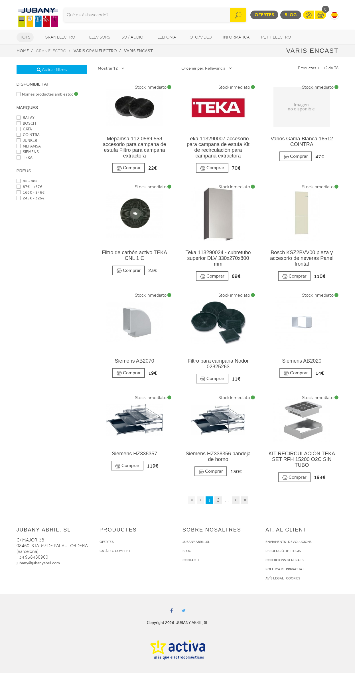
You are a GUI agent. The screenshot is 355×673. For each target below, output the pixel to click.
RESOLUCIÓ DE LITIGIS (283, 551)
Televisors (98, 37)
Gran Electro (60, 37)
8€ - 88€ (27, 181)
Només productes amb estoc (47, 94)
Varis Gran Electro (95, 50)
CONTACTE (191, 560)
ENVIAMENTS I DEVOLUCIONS (288, 542)
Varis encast (138, 50)
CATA (24, 129)
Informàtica (236, 37)
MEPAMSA (29, 146)
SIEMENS (28, 151)
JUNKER (27, 140)
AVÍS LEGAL (274, 578)
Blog (291, 14)
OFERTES (107, 542)
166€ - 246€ (30, 192)
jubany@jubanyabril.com (38, 563)
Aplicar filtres (52, 69)
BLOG (186, 551)
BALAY (26, 117)
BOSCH (26, 123)
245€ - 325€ (30, 198)
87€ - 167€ (29, 186)
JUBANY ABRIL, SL (196, 542)
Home (23, 50)
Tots (25, 37)
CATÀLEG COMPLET (115, 551)
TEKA (25, 157)
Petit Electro (276, 37)
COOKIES (293, 578)
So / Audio (132, 37)
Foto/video (200, 37)
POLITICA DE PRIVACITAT (284, 569)
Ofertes (264, 14)
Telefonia (165, 37)
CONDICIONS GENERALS (284, 560)
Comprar (128, 168)
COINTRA (28, 134)
